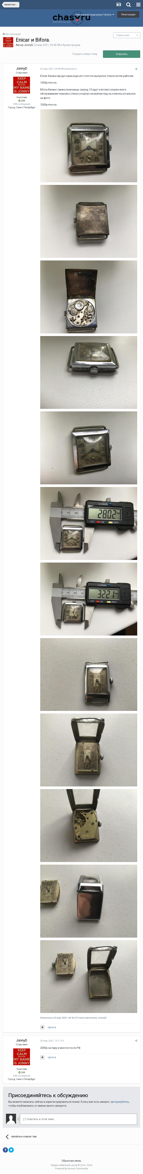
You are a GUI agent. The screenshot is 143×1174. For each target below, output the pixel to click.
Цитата (52, 1027)
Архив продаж (71, 44)
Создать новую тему (84, 53)
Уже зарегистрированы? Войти (94, 14)
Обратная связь (71, 1160)
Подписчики (122, 35)
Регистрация (128, 14)
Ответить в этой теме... (39, 1119)
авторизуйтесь (120, 1101)
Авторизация (13, 34)
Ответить (122, 54)
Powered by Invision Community (71, 1168)
